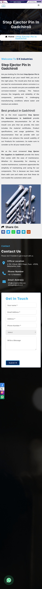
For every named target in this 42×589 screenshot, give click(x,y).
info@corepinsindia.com (17, 283)
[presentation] (22, 356)
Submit (13, 363)
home (11, 36)
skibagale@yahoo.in (15, 285)
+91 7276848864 (14, 275)
